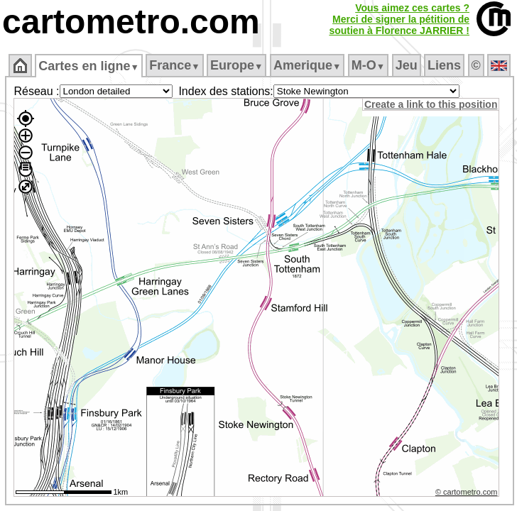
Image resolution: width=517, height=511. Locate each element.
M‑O (368, 65)
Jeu (407, 65)
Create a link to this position (430, 104)
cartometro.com (131, 21)
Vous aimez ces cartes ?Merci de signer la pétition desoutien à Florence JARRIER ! (399, 19)
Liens (444, 65)
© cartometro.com (466, 492)
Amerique (307, 65)
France (174, 65)
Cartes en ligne (88, 66)
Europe (236, 65)
